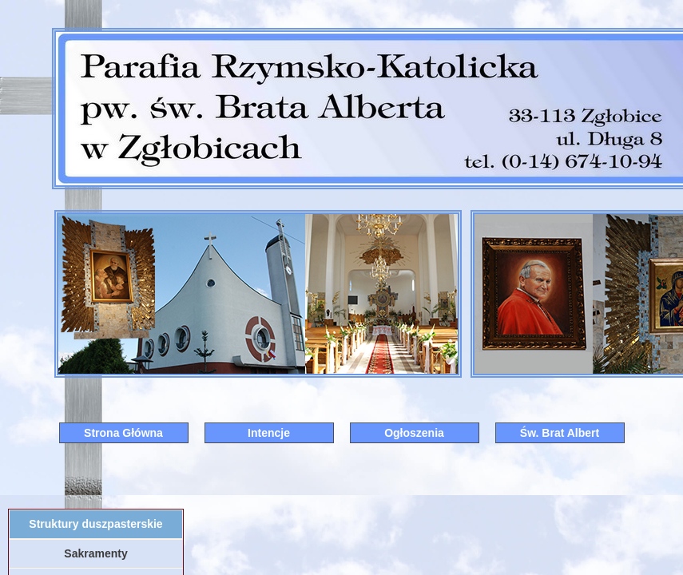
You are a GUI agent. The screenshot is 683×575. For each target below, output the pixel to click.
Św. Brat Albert (559, 432)
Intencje (269, 432)
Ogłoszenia (414, 432)
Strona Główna (123, 432)
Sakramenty (95, 553)
